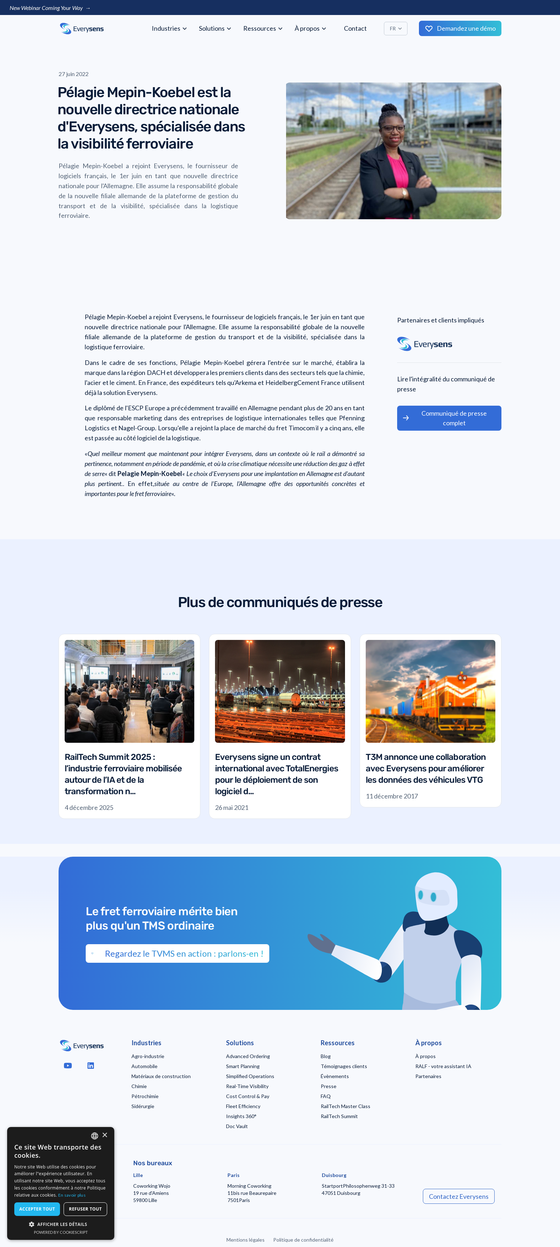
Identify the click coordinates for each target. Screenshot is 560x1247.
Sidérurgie (142, 1106)
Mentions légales (245, 1240)
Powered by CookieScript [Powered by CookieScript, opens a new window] (61, 1232)
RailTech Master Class (345, 1106)
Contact (355, 28)
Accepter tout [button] (37, 1209)
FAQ (326, 1096)
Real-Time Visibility (247, 1086)
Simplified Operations (250, 1076)
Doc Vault (237, 1126)
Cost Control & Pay (247, 1096)
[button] (170, 28)
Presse (328, 1086)
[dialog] (60, 1183)
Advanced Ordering (248, 1056)
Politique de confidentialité (303, 1240)
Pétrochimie (145, 1096)
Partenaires (428, 1076)
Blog (326, 1056)
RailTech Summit (339, 1116)
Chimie (139, 1086)
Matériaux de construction (161, 1076)
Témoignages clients (344, 1066)
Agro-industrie (147, 1056)
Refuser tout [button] (85, 1209)
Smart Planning (243, 1066)
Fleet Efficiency (243, 1106)
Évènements (335, 1076)
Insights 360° (241, 1116)
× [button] (104, 1135)
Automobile (144, 1066)
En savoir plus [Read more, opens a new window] (72, 1195)
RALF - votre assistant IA (443, 1066)
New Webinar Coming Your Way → (50, 7)
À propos (425, 1056)
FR (393, 28)
